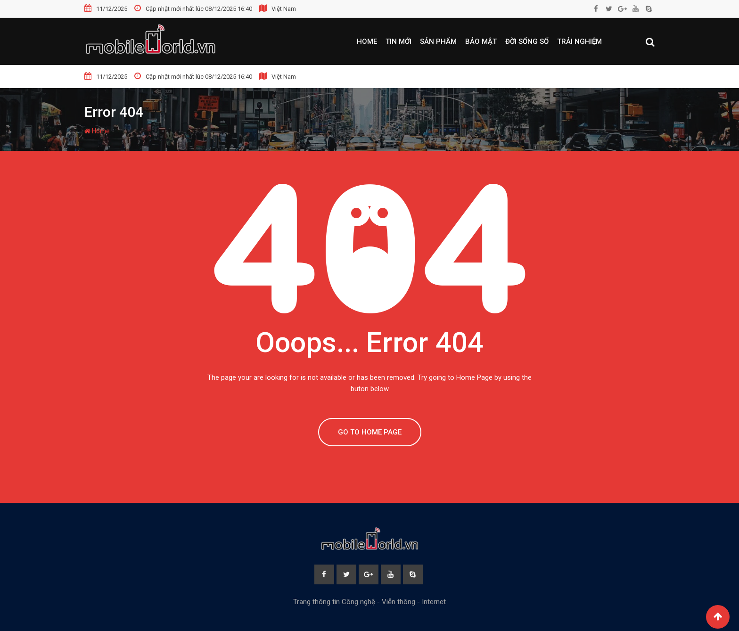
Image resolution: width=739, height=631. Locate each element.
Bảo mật (481, 41)
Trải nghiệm (579, 41)
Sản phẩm (438, 41)
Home (367, 41)
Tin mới (398, 41)
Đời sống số (527, 41)
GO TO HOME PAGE (370, 432)
